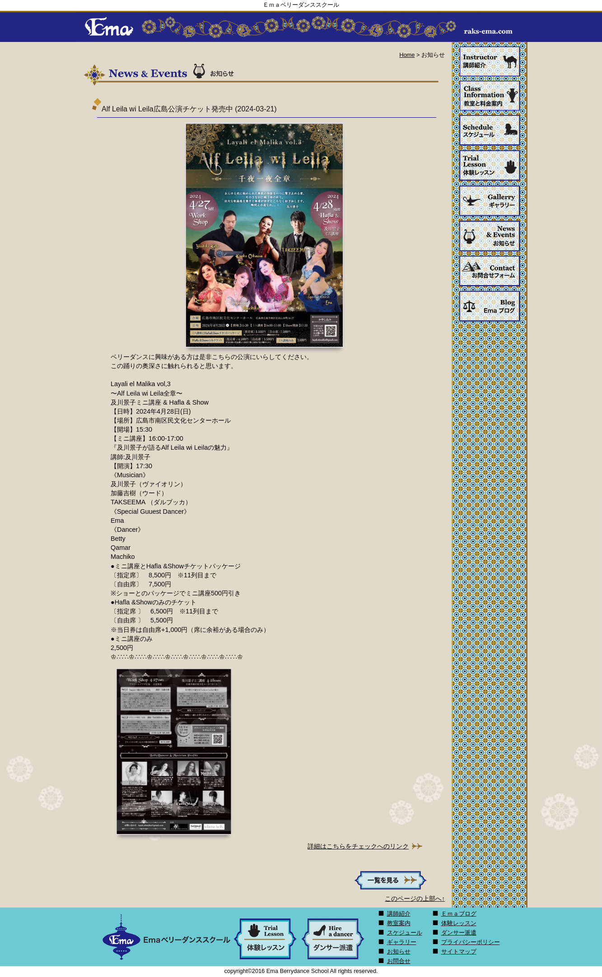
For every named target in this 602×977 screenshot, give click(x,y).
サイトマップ (458, 951)
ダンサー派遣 (458, 932)
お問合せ (399, 961)
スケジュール (404, 932)
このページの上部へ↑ (415, 898)
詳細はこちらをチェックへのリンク (358, 846)
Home (407, 54)
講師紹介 (399, 913)
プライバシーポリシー (470, 942)
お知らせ (399, 951)
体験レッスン (458, 923)
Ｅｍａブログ (458, 913)
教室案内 (399, 923)
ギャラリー (401, 942)
